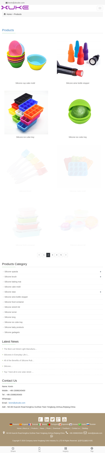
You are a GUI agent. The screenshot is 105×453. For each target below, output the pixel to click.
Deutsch (14, 424)
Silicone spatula (11, 272)
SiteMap (85, 428)
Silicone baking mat (13, 282)
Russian (91, 424)
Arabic (82, 424)
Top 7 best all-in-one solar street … (19, 372)
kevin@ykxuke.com (15, 3)
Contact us (76, 428)
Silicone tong (10, 317)
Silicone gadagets (12, 332)
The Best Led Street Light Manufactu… (20, 349)
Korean (73, 424)
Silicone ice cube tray (25, 137)
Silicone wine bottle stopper (77, 83)
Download (56, 428)
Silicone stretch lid (77, 245)
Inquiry (65, 449)
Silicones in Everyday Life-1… (16, 355)
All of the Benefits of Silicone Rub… (19, 360)
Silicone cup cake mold (25, 83)
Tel (39, 449)
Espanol (24, 424)
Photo (48, 428)
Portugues (53, 424)
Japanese (64, 424)
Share (13, 449)
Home (9, 14)
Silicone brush (25, 191)
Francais (34, 424)
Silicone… (8, 366)
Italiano (43, 424)
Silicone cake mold (78, 191)
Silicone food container (25, 245)
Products (17, 14)
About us (26, 428)
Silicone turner (11, 312)
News (42, 428)
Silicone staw (10, 292)
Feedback (66, 428)
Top (92, 449)
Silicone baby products (14, 327)
